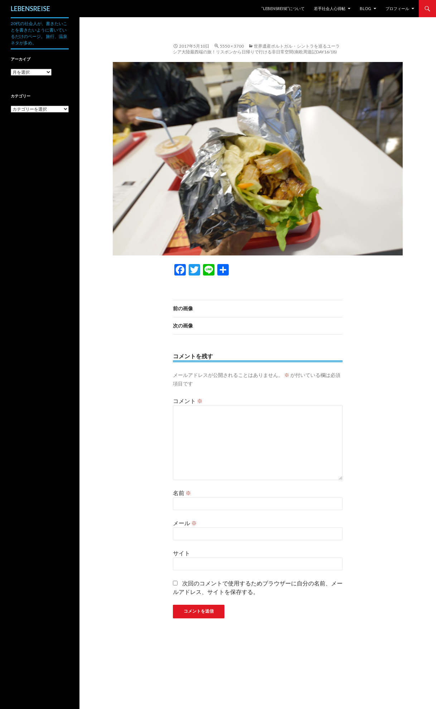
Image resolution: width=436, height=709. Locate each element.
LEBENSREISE (30, 9)
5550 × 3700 (232, 46)
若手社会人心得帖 (329, 8)
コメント (188, 400)
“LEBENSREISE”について (283, 8)
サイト (181, 553)
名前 (182, 492)
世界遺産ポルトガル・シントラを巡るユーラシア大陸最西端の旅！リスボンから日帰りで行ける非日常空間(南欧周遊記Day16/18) (256, 48)
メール (185, 522)
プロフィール (397, 8)
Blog (365, 8)
